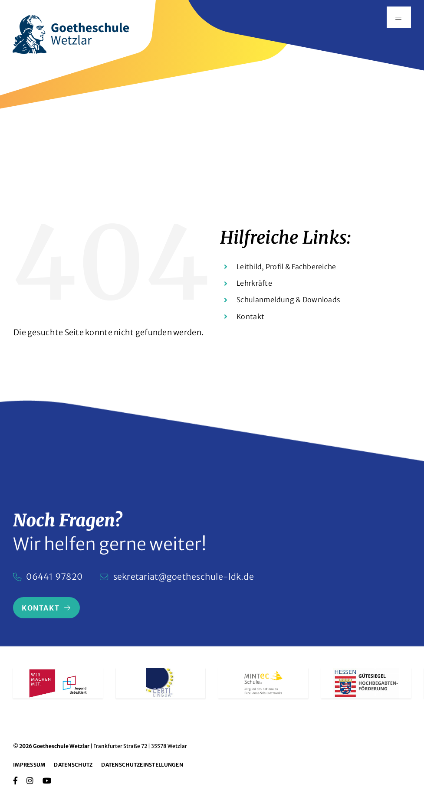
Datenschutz (73, 764)
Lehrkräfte (254, 283)
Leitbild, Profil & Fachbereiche (286, 266)
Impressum (29, 764)
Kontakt (250, 316)
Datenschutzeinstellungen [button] (142, 764)
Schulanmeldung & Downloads (288, 299)
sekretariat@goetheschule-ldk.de (183, 576)
